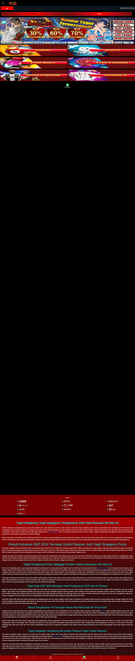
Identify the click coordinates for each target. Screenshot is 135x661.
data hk (103, 611)
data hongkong (57, 636)
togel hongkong (103, 568)
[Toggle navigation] (3, 3)
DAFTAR (33, 14)
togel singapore (53, 532)
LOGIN (99, 14)
